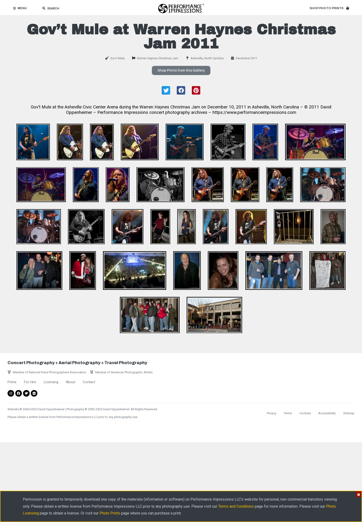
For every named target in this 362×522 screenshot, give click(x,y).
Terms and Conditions (236, 506)
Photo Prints (109, 513)
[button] (329, 8)
